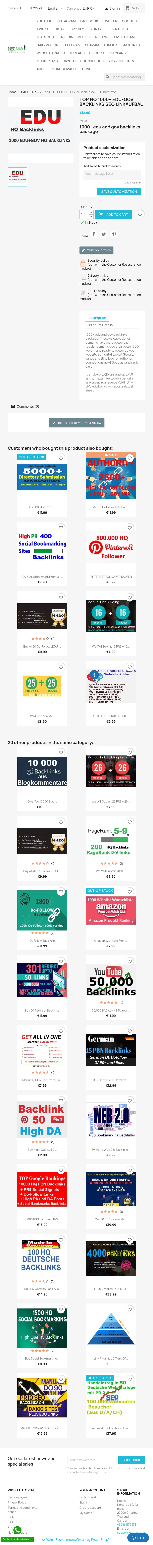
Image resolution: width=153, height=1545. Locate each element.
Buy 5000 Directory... (42, 507)
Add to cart (113, 214)
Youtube (44, 21)
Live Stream (124, 37)
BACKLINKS (131, 45)
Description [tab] (97, 318)
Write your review (96, 250)
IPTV (130, 61)
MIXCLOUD (45, 37)
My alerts (85, 1513)
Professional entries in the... (110, 1428)
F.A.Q (11, 1517)
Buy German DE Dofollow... (111, 1080)
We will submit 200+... (111, 871)
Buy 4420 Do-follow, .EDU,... (42, 646)
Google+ (130, 21)
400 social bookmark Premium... (42, 577)
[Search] (124, 77)
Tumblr (110, 45)
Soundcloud (92, 61)
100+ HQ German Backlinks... (42, 1289)
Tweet (104, 238)
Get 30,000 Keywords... (111, 1219)
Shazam (92, 45)
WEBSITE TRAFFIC (51, 53)
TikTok (60, 29)
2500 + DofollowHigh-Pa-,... (111, 507)
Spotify (77, 29)
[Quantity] (84, 214)
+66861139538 (31, 8)
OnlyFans (117, 53)
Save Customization (119, 191)
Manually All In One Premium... (42, 1080)
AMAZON (115, 61)
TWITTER (110, 21)
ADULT (42, 69)
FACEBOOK (89, 21)
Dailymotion (48, 45)
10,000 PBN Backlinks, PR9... (42, 1219)
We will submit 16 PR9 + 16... (111, 646)
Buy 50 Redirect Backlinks (42, 1010)
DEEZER (84, 37)
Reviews (102, 37)
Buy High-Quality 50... (42, 1150)
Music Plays (47, 61)
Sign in (83, 1502)
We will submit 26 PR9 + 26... (111, 801)
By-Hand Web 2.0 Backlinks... (110, 1150)
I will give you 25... (42, 716)
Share (94, 238)
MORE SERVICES (64, 69)
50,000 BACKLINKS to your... (111, 1010)
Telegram (71, 45)
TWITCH (43, 29)
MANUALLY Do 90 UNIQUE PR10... (42, 1428)
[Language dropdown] (56, 8)
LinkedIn (66, 37)
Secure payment (19, 1497)
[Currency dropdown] (89, 8)
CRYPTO (69, 61)
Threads (77, 53)
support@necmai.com (132, 1532)
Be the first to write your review (76, 423)
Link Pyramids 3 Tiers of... (111, 1358)
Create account (90, 1508)
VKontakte (98, 29)
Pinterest (121, 29)
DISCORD (96, 53)
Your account (92, 1490)
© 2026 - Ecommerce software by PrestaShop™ (76, 1540)
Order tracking (89, 1497)
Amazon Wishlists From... (111, 941)
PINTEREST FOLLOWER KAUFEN (111, 577)
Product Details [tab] (101, 325)
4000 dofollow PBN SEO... (111, 1289)
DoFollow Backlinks (42, 941)
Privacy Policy (17, 1502)
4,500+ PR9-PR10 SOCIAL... (111, 716)
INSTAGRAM (66, 21)
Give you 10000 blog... (42, 801)
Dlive (86, 69)
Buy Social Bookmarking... (42, 1358)
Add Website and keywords (102, 166)
